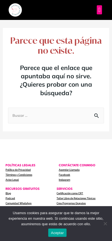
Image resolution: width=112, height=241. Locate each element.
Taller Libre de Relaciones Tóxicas (76, 198)
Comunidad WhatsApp (19, 203)
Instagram (64, 179)
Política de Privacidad (18, 170)
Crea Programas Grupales (71, 203)
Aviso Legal (12, 179)
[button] (99, 9)
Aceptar (57, 233)
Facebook (64, 174)
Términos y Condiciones (19, 174)
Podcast (10, 198)
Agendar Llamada (69, 170)
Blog (8, 193)
